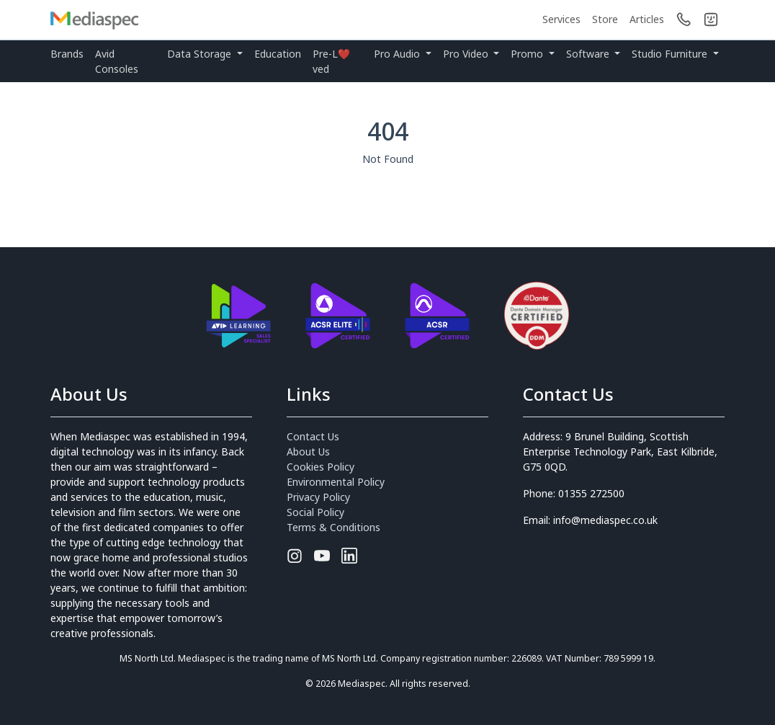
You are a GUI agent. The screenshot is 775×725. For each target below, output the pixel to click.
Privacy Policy (318, 497)
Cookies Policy (320, 466)
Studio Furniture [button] (671, 54)
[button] (711, 19)
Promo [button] (528, 54)
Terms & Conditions (333, 527)
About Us (308, 451)
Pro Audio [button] (398, 54)
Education (277, 54)
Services (561, 19)
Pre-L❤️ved (331, 61)
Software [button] (589, 54)
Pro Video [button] (467, 54)
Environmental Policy (336, 482)
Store (605, 19)
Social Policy (315, 512)
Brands (67, 54)
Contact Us (313, 436)
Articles (647, 19)
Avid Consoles (116, 61)
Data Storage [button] (200, 54)
